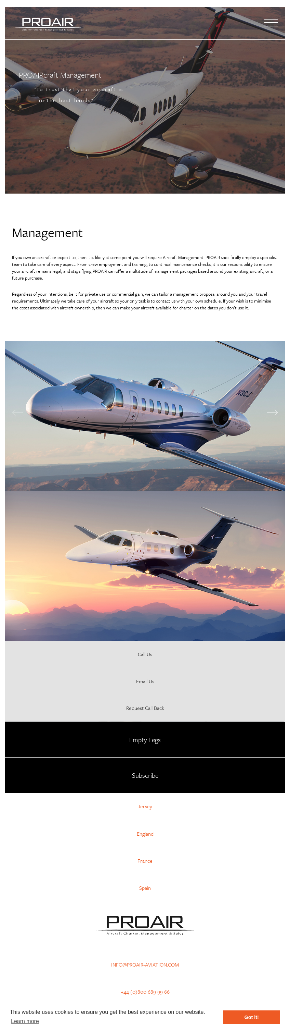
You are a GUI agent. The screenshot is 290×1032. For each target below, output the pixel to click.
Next (272, 412)
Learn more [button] (25, 1021)
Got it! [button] (252, 1017)
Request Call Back (145, 708)
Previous (18, 413)
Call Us (145, 654)
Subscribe (145, 775)
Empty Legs (145, 739)
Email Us (145, 681)
